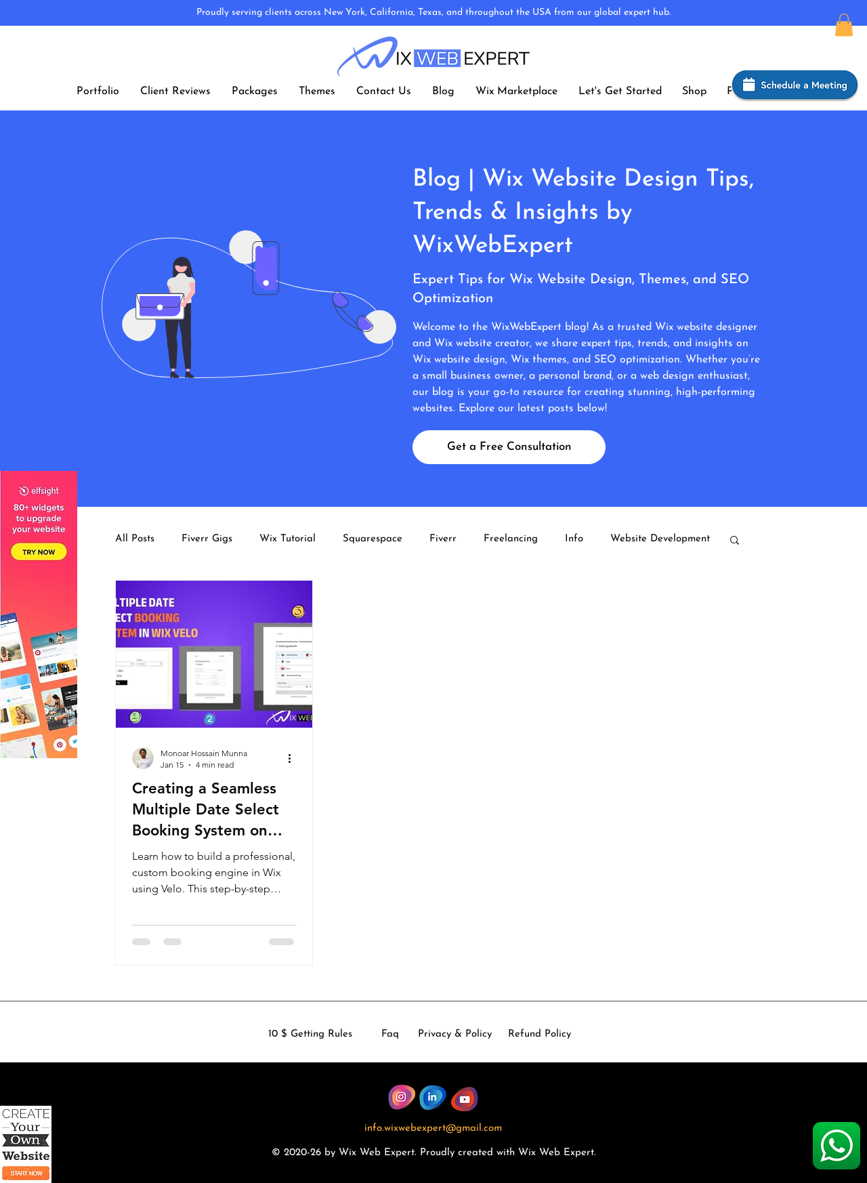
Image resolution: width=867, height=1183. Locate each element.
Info (574, 539)
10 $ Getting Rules (310, 1034)
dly (447, 1153)
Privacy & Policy (455, 1034)
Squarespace (372, 539)
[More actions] (294, 758)
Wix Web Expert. (557, 1153)
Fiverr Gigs (207, 539)
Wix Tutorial (287, 539)
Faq (390, 1034)
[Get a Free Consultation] (509, 447)
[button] (843, 25)
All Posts (134, 539)
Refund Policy (539, 1034)
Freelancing (511, 539)
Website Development (660, 539)
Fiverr (443, 539)
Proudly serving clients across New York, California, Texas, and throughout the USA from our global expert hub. (433, 12)
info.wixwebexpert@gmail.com (433, 1128)
